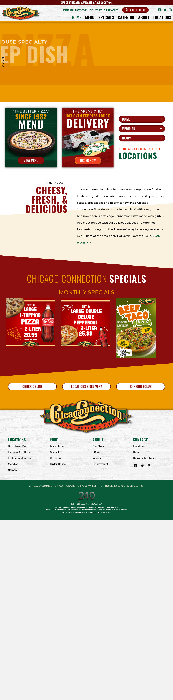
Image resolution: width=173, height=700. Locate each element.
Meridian (13, 464)
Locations (139, 446)
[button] (135, 10)
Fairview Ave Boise (19, 452)
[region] (86, 62)
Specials (55, 452)
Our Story (98, 446)
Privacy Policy (67, 512)
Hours (136, 452)
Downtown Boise (18, 446)
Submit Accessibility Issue (101, 512)
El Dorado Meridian (19, 458)
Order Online (58, 464)
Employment (100, 464)
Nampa (12, 470)
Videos (96, 458)
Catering (55, 458)
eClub (96, 452)
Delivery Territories (144, 458)
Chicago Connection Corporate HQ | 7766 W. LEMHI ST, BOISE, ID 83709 (77, 485)
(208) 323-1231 (135, 485)
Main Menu (57, 446)
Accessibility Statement (82, 512)
